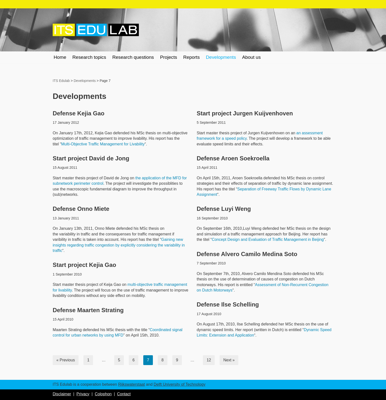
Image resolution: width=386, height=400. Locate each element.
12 (209, 360)
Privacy (83, 394)
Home (60, 57)
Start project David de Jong (91, 158)
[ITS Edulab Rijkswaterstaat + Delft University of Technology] (96, 30)
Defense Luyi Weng (224, 209)
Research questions (133, 57)
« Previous (65, 360)
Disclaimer (62, 394)
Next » (229, 360)
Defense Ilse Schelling (228, 304)
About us (252, 57)
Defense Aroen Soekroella (233, 158)
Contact (123, 394)
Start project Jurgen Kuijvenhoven (245, 113)
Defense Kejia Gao (79, 113)
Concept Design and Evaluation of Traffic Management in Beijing (268, 239)
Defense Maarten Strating (88, 310)
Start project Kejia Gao (84, 265)
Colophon (103, 394)
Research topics (89, 57)
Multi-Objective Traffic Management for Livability (103, 144)
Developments (221, 57)
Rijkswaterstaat (131, 384)
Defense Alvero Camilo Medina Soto (247, 254)
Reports (192, 57)
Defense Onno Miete (81, 209)
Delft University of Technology (179, 384)
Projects (168, 57)
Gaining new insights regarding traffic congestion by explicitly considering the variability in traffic (119, 245)
